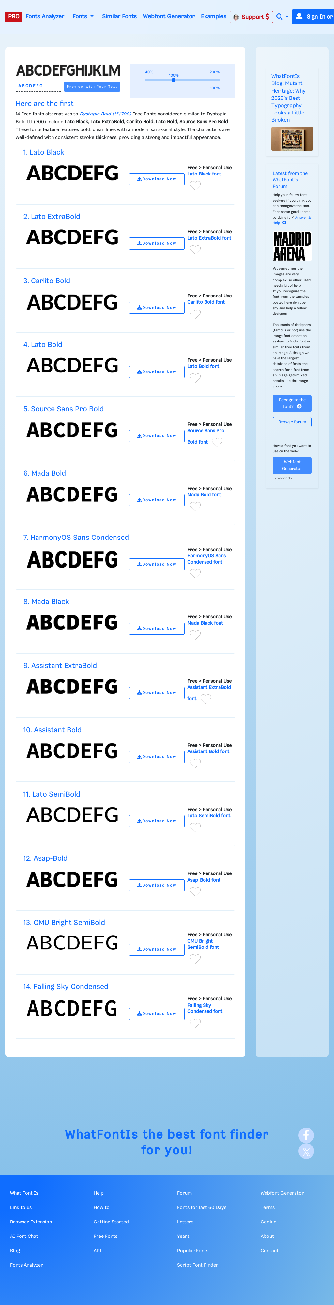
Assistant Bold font (208, 751)
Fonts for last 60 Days (201, 1207)
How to (102, 1207)
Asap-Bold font (203, 880)
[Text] (38, 87)
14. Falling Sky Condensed (65, 987)
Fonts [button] (80, 17)
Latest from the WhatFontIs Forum (290, 180)
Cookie (268, 1222)
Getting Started (111, 1222)
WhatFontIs (102, 1135)
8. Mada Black (46, 602)
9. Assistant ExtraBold (60, 666)
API (97, 1250)
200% (215, 72)
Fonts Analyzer (44, 17)
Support (251, 17)
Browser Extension (31, 1222)
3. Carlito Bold (46, 281)
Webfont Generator (169, 17)
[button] (282, 17)
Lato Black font (204, 174)
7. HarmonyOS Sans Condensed (76, 537)
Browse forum (292, 422)
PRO (13, 17)
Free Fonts (105, 1236)
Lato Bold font (203, 366)
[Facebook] (306, 1135)
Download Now (156, 179)
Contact (270, 1250)
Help (99, 1193)
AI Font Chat (24, 1236)
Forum (184, 1193)
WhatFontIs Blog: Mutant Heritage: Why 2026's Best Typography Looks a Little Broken (288, 98)
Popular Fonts (192, 1250)
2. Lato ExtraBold (51, 216)
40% (149, 72)
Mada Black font (205, 623)
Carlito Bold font (206, 302)
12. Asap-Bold (45, 858)
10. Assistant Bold (52, 730)
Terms (268, 1207)
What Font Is (24, 1193)
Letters (185, 1222)
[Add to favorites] (195, 185)
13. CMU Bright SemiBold (64, 923)
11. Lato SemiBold (51, 794)
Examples (213, 17)
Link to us (21, 1207)
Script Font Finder (197, 1265)
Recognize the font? (292, 403)
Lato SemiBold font (208, 816)
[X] (306, 1151)
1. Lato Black (43, 152)
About (267, 1236)
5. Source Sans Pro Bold (63, 409)
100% (215, 88)
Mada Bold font (204, 495)
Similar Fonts (119, 17)
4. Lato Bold (42, 345)
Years (183, 1236)
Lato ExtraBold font (209, 238)
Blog (15, 1250)
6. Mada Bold (44, 473)
